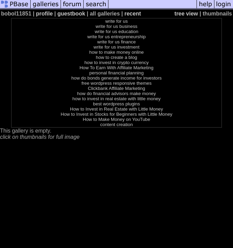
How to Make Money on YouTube (116, 119)
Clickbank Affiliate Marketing (116, 88)
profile (44, 14)
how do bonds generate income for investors (116, 78)
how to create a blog (116, 57)
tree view (186, 14)
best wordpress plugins (116, 103)
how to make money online (116, 52)
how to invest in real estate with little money (116, 98)
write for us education (116, 31)
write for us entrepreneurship (116, 36)
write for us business (116, 26)
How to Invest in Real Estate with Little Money (116, 109)
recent (132, 14)
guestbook (71, 14)
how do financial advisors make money (116, 93)
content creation (116, 124)
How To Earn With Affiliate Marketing (116, 67)
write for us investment (116, 47)
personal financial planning (116, 72)
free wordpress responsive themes (117, 83)
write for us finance (116, 41)
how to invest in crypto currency (116, 62)
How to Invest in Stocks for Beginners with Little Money (116, 114)
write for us (116, 21)
